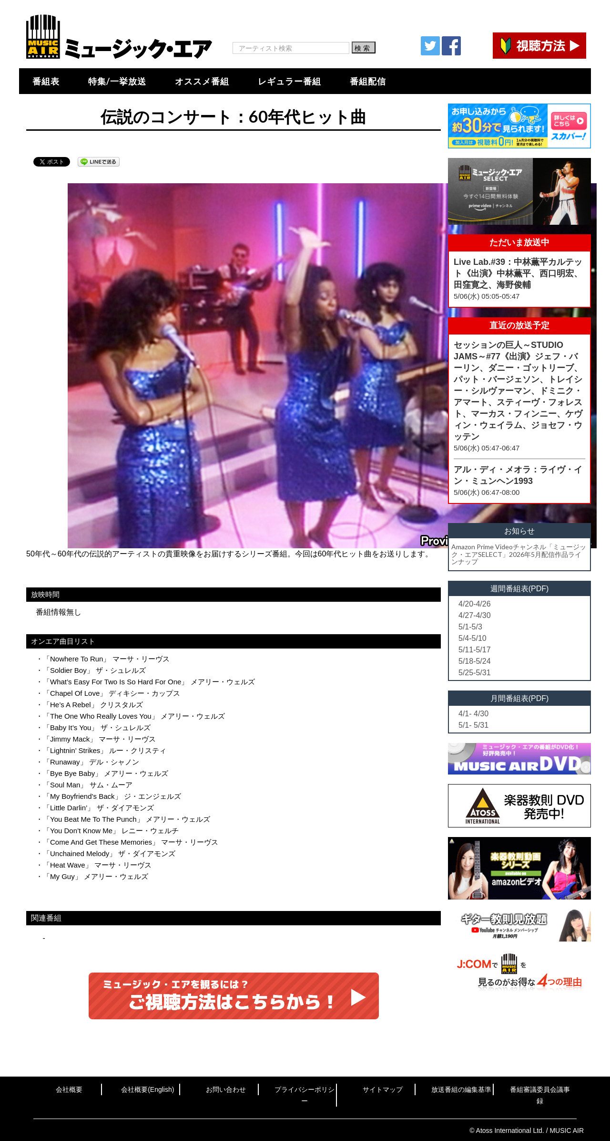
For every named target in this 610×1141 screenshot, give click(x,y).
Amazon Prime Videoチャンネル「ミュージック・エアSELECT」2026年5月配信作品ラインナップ (518, 554)
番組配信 (368, 81)
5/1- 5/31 (473, 725)
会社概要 (69, 1089)
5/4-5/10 (472, 638)
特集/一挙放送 (117, 81)
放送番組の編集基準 (461, 1089)
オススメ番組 (202, 81)
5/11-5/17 (474, 650)
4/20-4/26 (474, 604)
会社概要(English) (147, 1089)
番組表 (46, 81)
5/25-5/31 (474, 673)
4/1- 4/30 (473, 714)
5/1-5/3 (470, 627)
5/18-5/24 (474, 661)
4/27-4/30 (474, 615)
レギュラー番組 (289, 81)
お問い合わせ (226, 1089)
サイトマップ (383, 1089)
